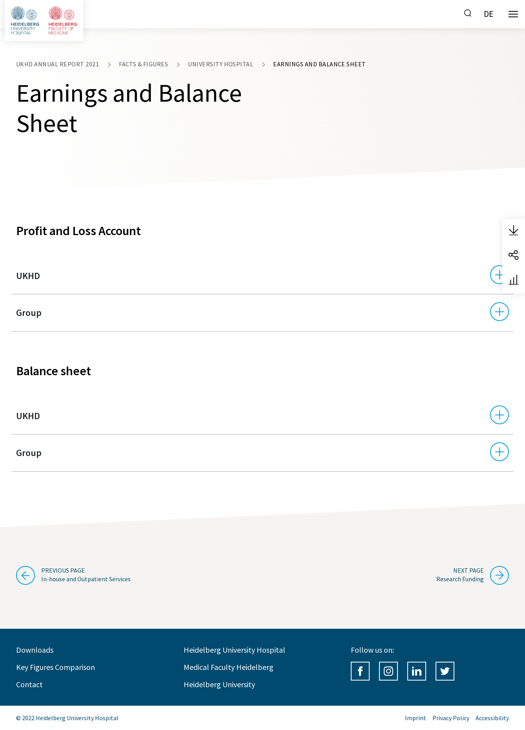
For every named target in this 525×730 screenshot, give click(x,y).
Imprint (415, 718)
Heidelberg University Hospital (234, 650)
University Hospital (220, 64)
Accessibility (492, 718)
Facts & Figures (143, 64)
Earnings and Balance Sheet (319, 64)
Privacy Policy (450, 718)
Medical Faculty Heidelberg (228, 667)
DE (489, 13)
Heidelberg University (219, 684)
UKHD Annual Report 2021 (57, 64)
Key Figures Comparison (55, 667)
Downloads (34, 650)
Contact (29, 684)
